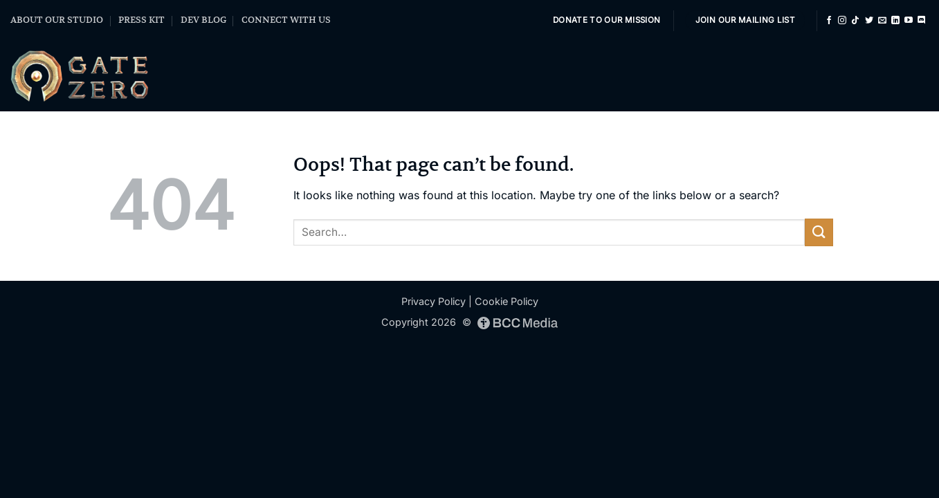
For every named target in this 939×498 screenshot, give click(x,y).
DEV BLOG (203, 20)
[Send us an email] (882, 21)
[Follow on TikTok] (855, 21)
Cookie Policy (506, 301)
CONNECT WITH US (286, 20)
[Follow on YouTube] (908, 21)
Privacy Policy (433, 301)
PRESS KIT (141, 20)
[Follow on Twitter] (869, 21)
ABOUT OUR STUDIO (56, 20)
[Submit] (818, 232)
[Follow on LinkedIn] (895, 21)
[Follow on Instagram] (842, 21)
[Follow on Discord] (922, 21)
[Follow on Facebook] (829, 21)
